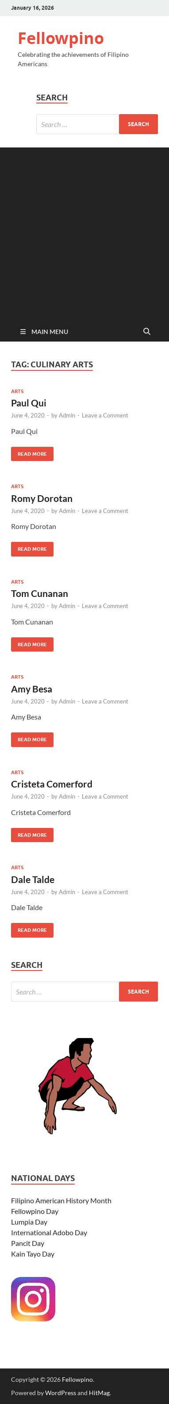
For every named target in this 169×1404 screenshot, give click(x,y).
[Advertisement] (84, 232)
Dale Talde (32, 879)
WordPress (60, 1392)
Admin (67, 415)
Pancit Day (27, 1243)
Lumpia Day (29, 1221)
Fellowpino (61, 38)
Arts (17, 391)
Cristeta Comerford (51, 783)
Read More (29, 452)
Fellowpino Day (34, 1211)
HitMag (99, 1392)
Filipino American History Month (61, 1200)
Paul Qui (28, 402)
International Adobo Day (49, 1232)
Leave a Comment (105, 415)
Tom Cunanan (39, 593)
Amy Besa (31, 688)
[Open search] (147, 332)
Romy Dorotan (42, 498)
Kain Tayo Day (32, 1253)
